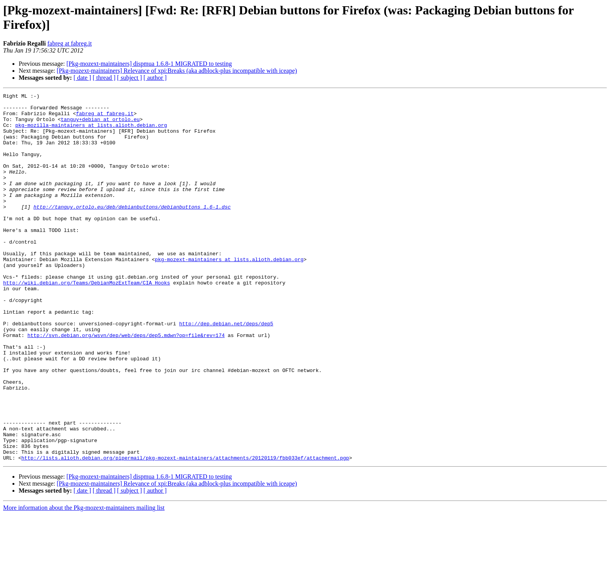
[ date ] (82, 77)
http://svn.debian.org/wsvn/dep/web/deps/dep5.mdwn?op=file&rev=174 (125, 384)
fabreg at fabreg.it (69, 43)
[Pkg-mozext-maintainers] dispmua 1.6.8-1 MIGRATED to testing (149, 63)
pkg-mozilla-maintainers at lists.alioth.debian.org (91, 131)
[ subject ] (129, 77)
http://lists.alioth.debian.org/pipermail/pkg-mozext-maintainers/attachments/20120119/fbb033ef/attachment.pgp (185, 531)
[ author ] (155, 77)
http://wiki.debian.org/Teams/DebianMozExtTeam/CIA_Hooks (86, 321)
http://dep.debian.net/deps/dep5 (226, 370)
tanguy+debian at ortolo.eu (100, 124)
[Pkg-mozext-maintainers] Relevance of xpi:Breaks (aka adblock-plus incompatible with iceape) (177, 70)
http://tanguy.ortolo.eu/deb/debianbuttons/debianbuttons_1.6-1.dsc (132, 229)
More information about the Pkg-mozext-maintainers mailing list (84, 581)
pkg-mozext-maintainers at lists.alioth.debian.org (229, 293)
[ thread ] (104, 77)
